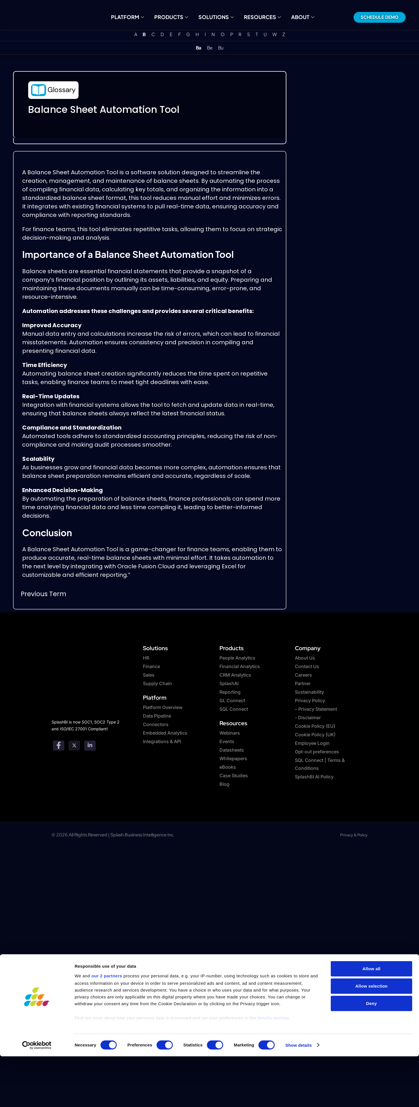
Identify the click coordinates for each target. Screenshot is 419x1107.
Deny (371, 996)
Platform (133, 17)
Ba (198, 48)
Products (174, 17)
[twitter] (74, 746)
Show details (299, 1038)
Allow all (371, 961)
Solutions (215, 17)
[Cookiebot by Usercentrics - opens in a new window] (37, 1038)
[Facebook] (58, 746)
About (296, 17)
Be (209, 48)
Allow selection (371, 979)
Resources (258, 17)
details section (273, 1010)
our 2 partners (106, 968)
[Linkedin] (90, 746)
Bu (220, 48)
